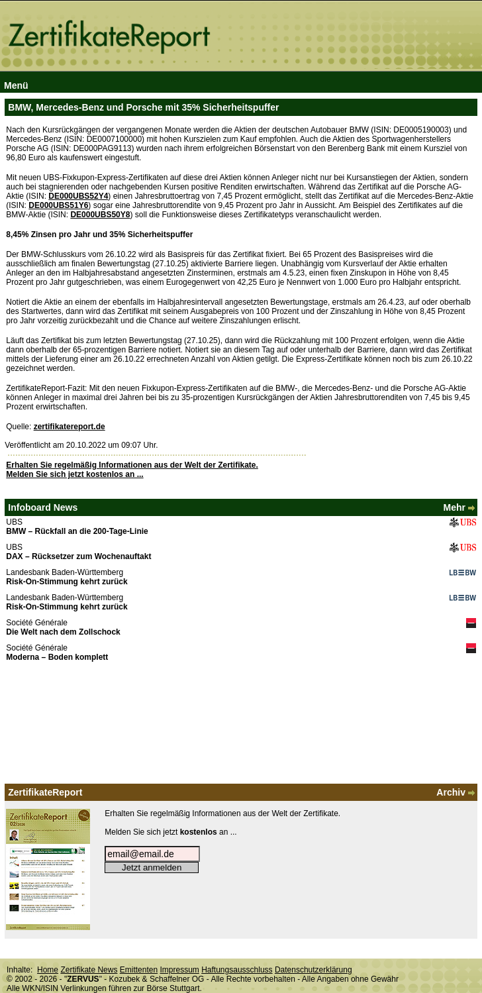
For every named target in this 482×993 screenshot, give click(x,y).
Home (47, 969)
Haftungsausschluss (236, 969)
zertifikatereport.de (69, 426)
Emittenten (139, 969)
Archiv (456, 792)
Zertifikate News (88, 969)
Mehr (460, 507)
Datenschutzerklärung (313, 969)
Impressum (179, 969)
